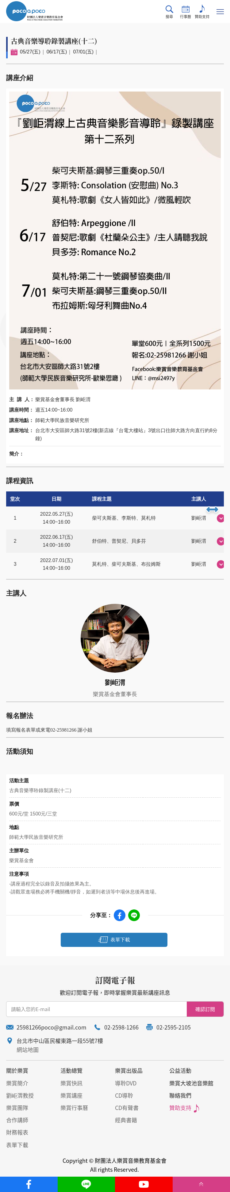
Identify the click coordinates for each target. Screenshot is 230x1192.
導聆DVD (125, 1083)
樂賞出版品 (129, 1070)
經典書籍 (126, 1120)
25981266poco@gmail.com (51, 1027)
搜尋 (169, 12)
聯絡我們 (180, 1095)
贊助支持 (202, 12)
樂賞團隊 (17, 1108)
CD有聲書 (127, 1108)
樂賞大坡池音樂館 (191, 1083)
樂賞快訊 (71, 1083)
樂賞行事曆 (74, 1108)
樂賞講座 (71, 1095)
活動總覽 (71, 1070)
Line (134, 915)
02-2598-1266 (121, 1027)
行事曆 (185, 12)
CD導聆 (124, 1095)
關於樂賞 (17, 1070)
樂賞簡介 (17, 1083)
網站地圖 (28, 1049)
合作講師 (17, 1120)
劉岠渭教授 (20, 1095)
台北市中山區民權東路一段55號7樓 (60, 1041)
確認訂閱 (205, 1009)
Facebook (119, 915)
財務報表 (17, 1132)
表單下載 (120, 939)
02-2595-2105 (173, 1027)
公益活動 (180, 1070)
